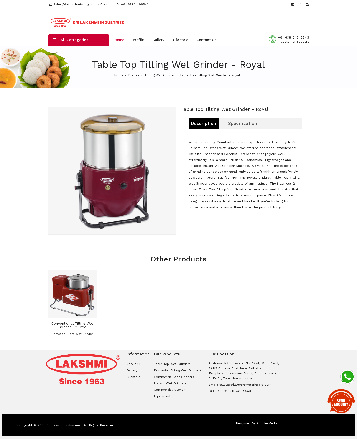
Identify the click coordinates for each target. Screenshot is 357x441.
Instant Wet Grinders (170, 384)
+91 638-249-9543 (293, 37)
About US (134, 364)
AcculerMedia (267, 425)
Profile (138, 40)
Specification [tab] (244, 123)
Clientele (181, 40)
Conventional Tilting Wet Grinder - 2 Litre (72, 325)
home (118, 75)
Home (120, 40)
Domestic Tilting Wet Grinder (151, 75)
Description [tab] (204, 123)
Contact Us (206, 40)
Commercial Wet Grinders (174, 378)
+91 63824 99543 (133, 4)
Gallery (159, 40)
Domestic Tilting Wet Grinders (178, 371)
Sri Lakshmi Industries (64, 427)
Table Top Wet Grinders (173, 364)
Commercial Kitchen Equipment (170, 395)
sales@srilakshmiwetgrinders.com (78, 4)
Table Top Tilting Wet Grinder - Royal (227, 109)
